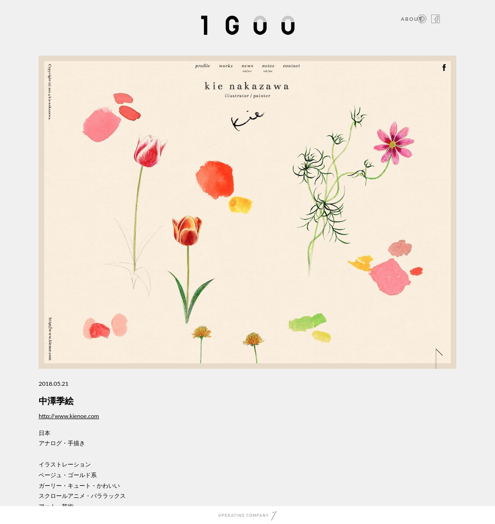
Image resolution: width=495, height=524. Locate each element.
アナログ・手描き (62, 443)
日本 (44, 433)
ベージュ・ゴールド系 (68, 475)
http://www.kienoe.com (69, 416)
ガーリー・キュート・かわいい (79, 485)
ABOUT (411, 19)
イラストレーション (65, 464)
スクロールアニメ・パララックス (82, 495)
